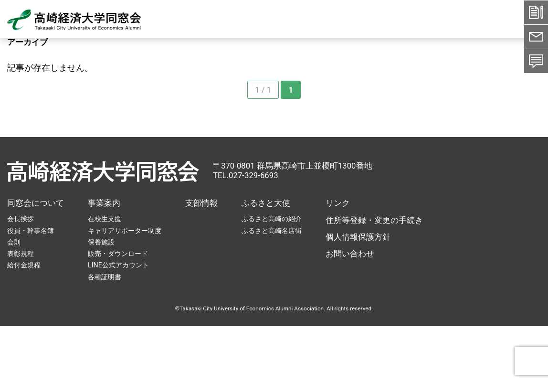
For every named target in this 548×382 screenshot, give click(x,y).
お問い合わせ (350, 253)
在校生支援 (104, 219)
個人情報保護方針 (358, 237)
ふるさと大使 (266, 203)
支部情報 (201, 203)
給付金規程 (24, 265)
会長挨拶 (20, 219)
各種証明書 (104, 277)
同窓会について (35, 203)
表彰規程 (20, 253)
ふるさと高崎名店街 (272, 230)
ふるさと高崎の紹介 (272, 219)
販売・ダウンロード (118, 253)
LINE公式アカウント (118, 265)
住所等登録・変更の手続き (374, 220)
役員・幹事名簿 (30, 230)
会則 (14, 242)
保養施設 (101, 242)
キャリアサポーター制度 (124, 230)
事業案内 (104, 203)
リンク (338, 203)
